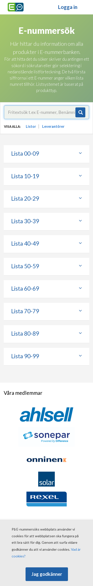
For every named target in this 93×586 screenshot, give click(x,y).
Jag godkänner (46, 574)
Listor (31, 126)
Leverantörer (53, 126)
